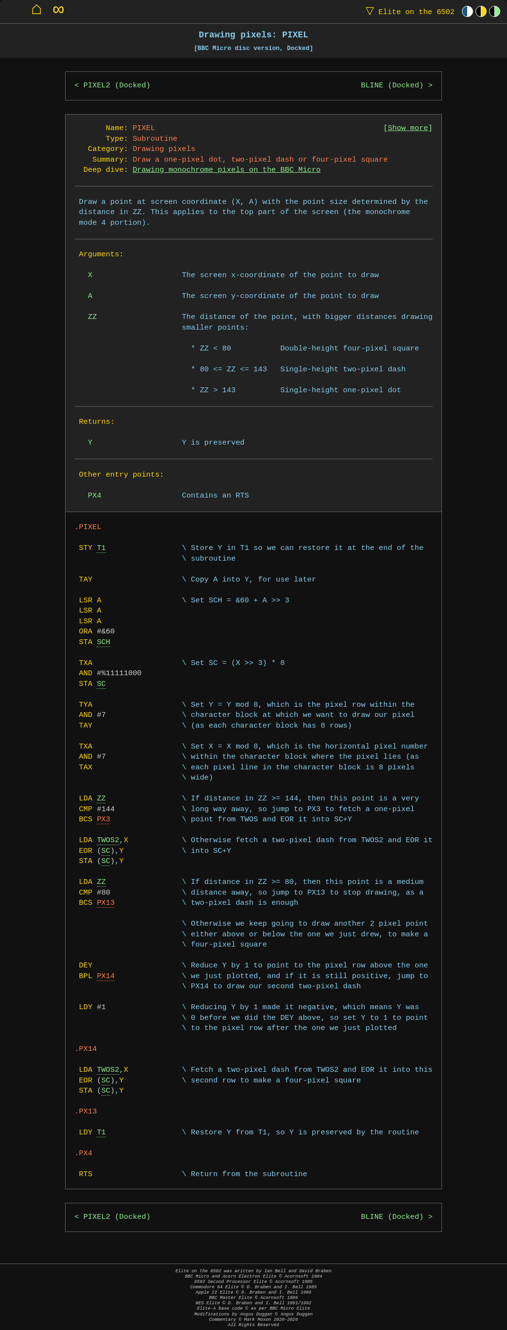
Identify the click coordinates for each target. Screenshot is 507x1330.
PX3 (103, 820)
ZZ (101, 799)
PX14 (106, 976)
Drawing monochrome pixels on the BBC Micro (227, 170)
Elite (408, 11)
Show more (408, 128)
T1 (101, 548)
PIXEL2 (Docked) (117, 86)
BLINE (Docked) (392, 86)
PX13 (106, 903)
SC (101, 684)
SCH (103, 642)
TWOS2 (108, 840)
